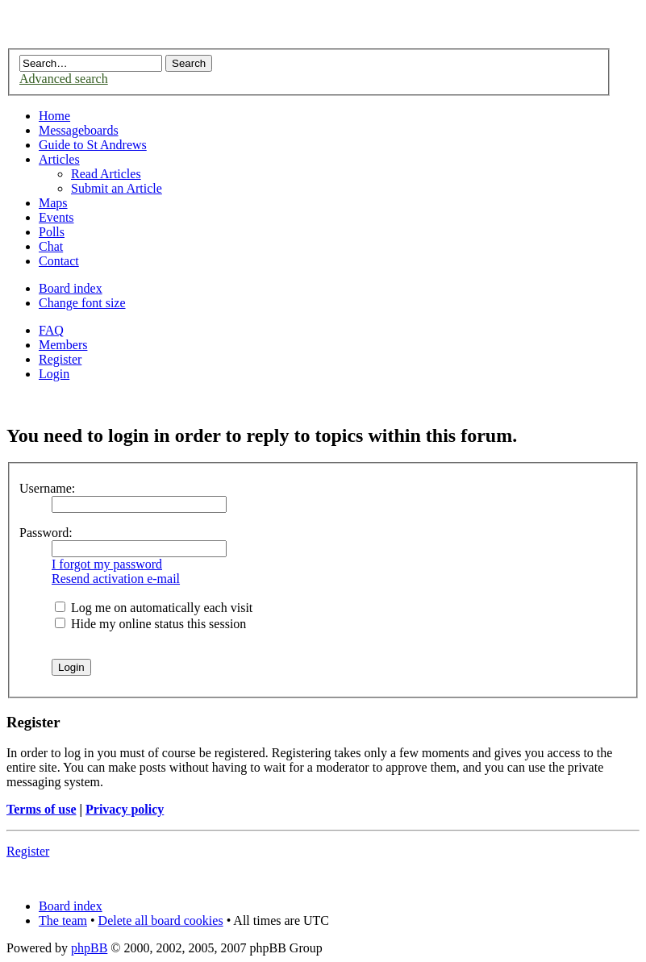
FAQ (51, 330)
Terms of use (41, 809)
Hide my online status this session (150, 624)
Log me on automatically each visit (153, 607)
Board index (70, 288)
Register (60, 359)
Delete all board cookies (160, 920)
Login (54, 374)
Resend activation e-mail (116, 578)
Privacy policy (124, 809)
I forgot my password (107, 564)
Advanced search (63, 78)
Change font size (82, 303)
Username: (47, 488)
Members (63, 345)
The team (63, 920)
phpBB (89, 948)
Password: (46, 532)
